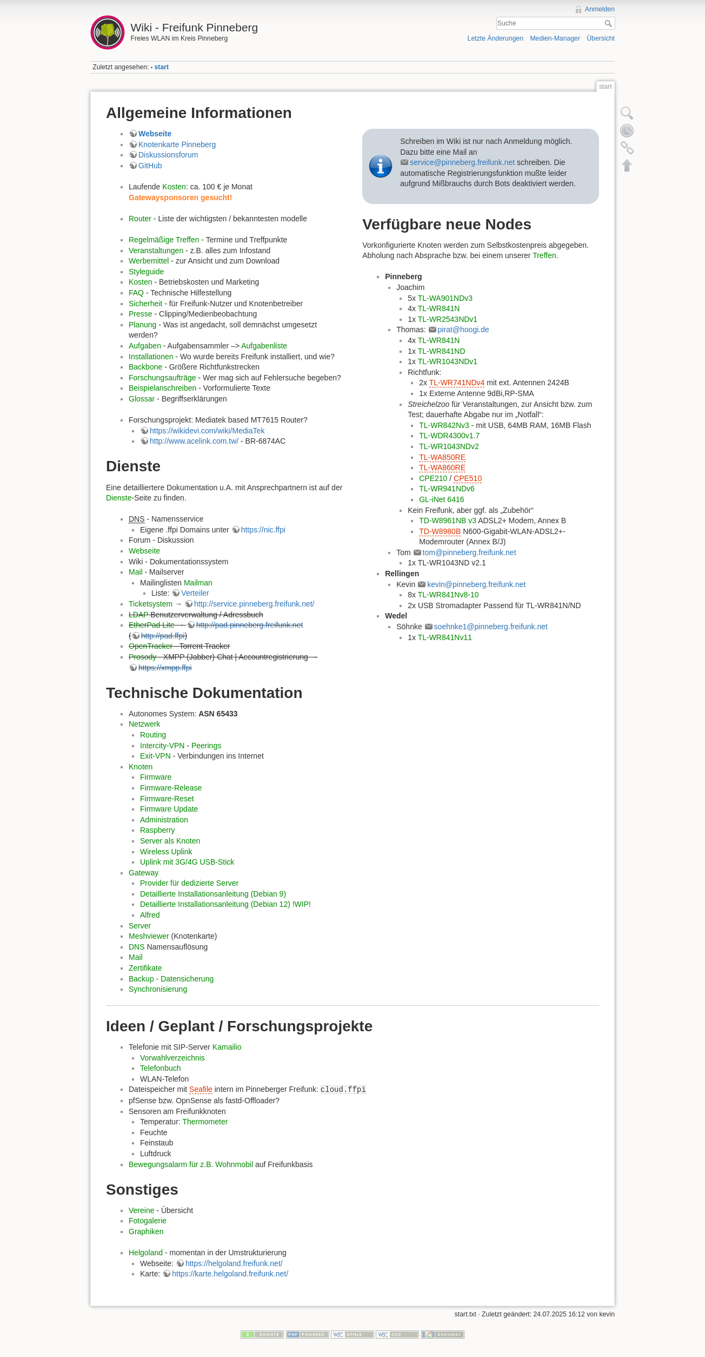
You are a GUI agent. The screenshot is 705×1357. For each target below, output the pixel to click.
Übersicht (601, 38)
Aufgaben (145, 345)
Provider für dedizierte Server (189, 883)
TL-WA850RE (442, 457)
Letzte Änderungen (496, 38)
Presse (140, 313)
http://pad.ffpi (163, 635)
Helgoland (146, 1252)
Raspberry (157, 830)
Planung (142, 324)
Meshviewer (149, 936)
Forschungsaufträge (162, 377)
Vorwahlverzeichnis (172, 1057)
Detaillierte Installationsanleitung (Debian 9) (213, 894)
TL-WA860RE (442, 467)
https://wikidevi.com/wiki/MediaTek (207, 430)
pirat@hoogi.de (463, 329)
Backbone (145, 367)
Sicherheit (145, 303)
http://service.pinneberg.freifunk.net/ (254, 604)
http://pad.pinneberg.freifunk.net (249, 625)
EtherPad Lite (152, 625)
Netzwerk (144, 724)
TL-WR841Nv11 (445, 637)
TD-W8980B (440, 531)
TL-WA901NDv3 (445, 298)
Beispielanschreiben (162, 388)
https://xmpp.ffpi (165, 667)
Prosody (142, 657)
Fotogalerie (148, 1220)
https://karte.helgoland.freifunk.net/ (230, 1273)
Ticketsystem (150, 604)
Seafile (200, 1089)
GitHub (150, 165)
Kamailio (227, 1047)
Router (140, 218)
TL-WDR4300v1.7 (449, 435)
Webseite (154, 133)
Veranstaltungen (156, 250)
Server (140, 925)
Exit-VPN (155, 756)
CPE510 (468, 478)
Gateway (143, 872)
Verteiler (195, 593)
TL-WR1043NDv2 (448, 446)
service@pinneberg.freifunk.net (462, 162)
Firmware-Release (171, 787)
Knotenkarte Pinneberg (177, 144)
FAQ (136, 292)
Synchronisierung (158, 989)
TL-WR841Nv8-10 (448, 594)
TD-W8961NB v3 (447, 520)
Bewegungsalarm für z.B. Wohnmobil (191, 1164)
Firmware (155, 777)
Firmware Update (169, 809)
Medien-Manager (555, 38)
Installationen (151, 356)
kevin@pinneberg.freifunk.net (476, 584)
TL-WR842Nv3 (444, 425)
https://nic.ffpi (263, 529)
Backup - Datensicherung (171, 978)
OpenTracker (150, 646)
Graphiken (146, 1231)
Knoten (140, 766)
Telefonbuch (160, 1068)
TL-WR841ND (441, 351)
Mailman (198, 582)
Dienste (118, 497)
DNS (137, 947)
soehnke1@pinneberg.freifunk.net (491, 626)
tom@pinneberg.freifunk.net (469, 552)
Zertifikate (145, 968)
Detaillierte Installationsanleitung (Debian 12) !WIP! (225, 904)
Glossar (142, 398)
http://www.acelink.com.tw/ (194, 441)
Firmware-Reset (167, 798)
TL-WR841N (439, 308)
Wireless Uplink (166, 851)
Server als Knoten (170, 840)
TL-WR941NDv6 (447, 488)
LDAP (138, 614)
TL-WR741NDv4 (457, 382)
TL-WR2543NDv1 (447, 319)
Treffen (544, 255)
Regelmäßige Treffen (164, 239)
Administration (164, 819)
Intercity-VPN (162, 745)
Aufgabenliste (264, 345)
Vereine (141, 1210)
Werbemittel (149, 260)
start (162, 67)
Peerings (206, 745)
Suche (609, 23)
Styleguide (146, 271)
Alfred (150, 915)
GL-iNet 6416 (441, 499)
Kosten (174, 186)
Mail (136, 572)
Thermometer (205, 1121)
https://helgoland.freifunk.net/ (234, 1263)
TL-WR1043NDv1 (447, 361)
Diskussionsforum (168, 154)
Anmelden (600, 9)
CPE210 (433, 478)
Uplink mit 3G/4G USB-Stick (187, 862)
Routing (153, 734)
